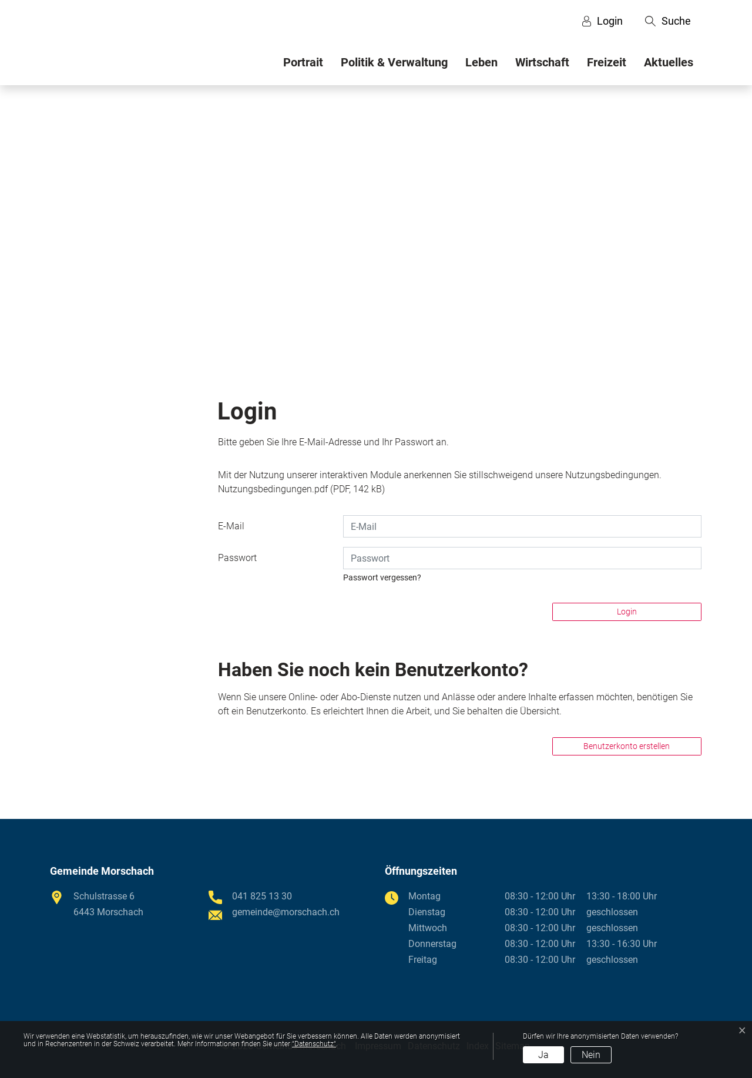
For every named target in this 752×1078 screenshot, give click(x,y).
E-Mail (231, 526)
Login (627, 611)
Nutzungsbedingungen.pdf (273, 489)
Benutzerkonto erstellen (626, 746)
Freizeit (606, 62)
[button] (668, 21)
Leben (481, 62)
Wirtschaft (542, 62)
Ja (543, 1054)
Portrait (303, 62)
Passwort (237, 557)
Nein (591, 1054)
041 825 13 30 (262, 896)
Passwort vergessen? (382, 577)
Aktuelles (668, 62)
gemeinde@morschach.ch (286, 912)
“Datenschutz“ (314, 1044)
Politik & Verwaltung (394, 62)
